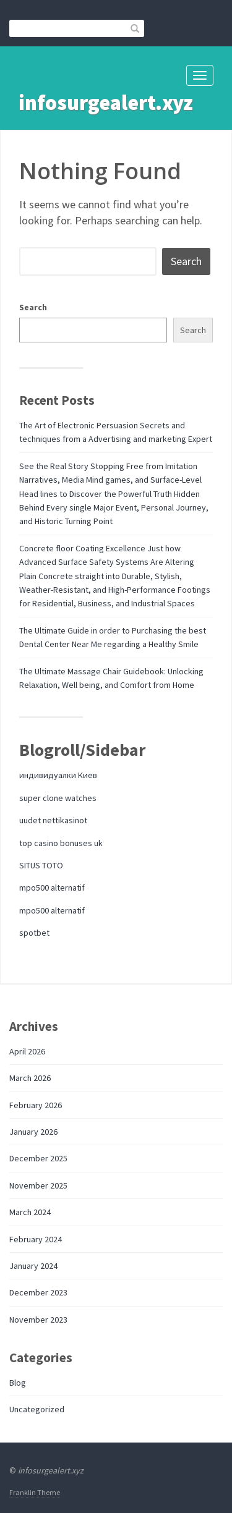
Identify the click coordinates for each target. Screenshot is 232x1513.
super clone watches (58, 797)
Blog (17, 1382)
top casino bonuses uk (61, 843)
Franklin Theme (34, 1492)
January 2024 (33, 1265)
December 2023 (38, 1292)
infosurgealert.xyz (106, 103)
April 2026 (27, 1051)
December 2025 (38, 1158)
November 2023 (38, 1319)
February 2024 (35, 1239)
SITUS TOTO (41, 865)
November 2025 (38, 1185)
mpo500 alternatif (52, 887)
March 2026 (30, 1077)
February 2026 (35, 1105)
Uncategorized (36, 1409)
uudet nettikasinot (53, 820)
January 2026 (33, 1131)
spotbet (34, 932)
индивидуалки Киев (58, 775)
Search (33, 307)
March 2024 (30, 1212)
